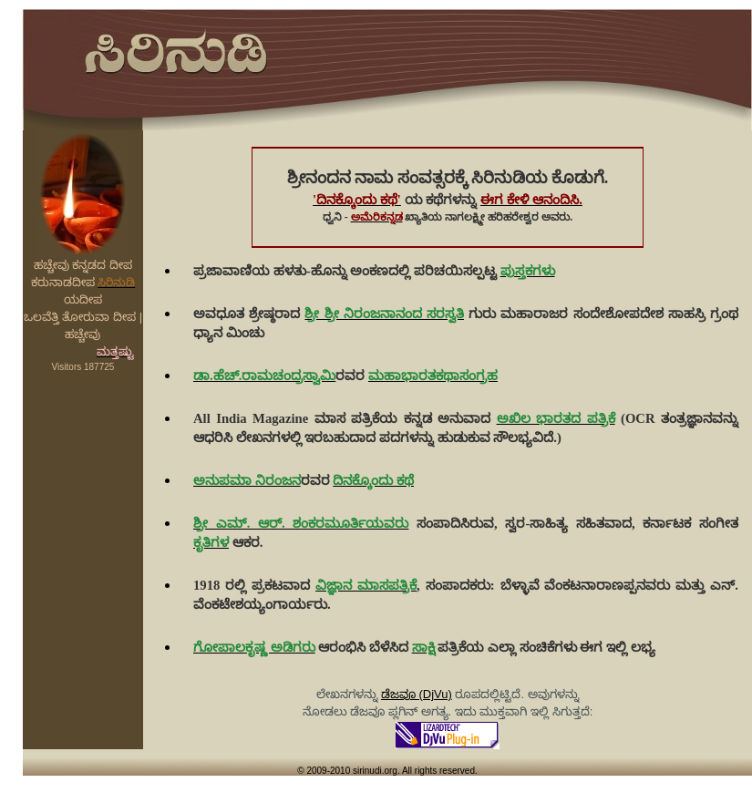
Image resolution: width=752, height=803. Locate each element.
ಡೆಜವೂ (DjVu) (416, 694)
